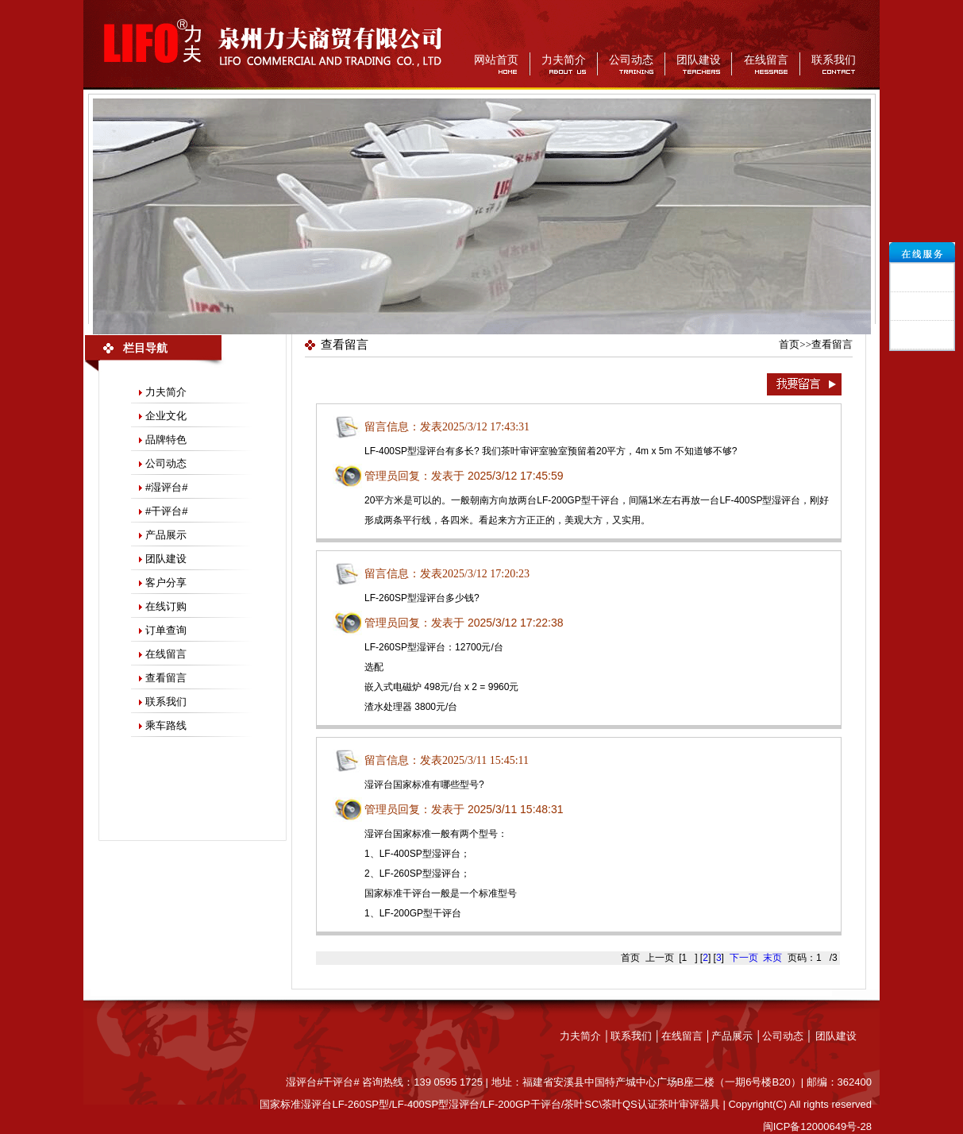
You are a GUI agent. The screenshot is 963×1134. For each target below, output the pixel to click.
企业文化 (166, 416)
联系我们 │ (636, 1036)
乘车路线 (166, 725)
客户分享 (166, 582)
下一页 (744, 957)
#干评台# (166, 511)
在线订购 (166, 606)
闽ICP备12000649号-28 (817, 1126)
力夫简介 (563, 60)
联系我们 (833, 60)
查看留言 (166, 678)
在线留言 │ (686, 1036)
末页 (772, 957)
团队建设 (698, 60)
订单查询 (166, 630)
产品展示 (166, 535)
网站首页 (496, 60)
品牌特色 (166, 440)
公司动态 (631, 60)
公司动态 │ (788, 1036)
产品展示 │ (736, 1036)
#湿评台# (166, 487)
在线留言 (766, 60)
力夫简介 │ (585, 1036)
